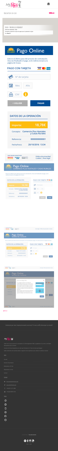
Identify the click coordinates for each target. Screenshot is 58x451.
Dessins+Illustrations (9, 362)
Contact (5, 373)
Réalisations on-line (8, 369)
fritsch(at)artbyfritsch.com (12, 381)
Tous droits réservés (32, 434)
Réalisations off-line (8, 366)
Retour (5, 310)
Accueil (5, 359)
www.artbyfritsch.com (11, 385)
